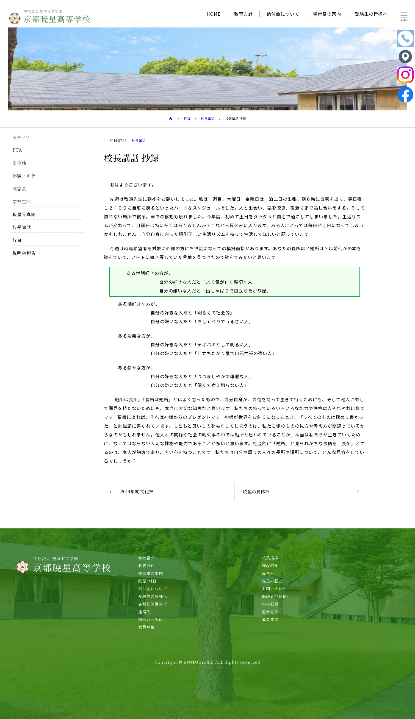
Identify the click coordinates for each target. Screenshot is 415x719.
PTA (17, 150)
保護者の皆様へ (276, 596)
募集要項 (270, 619)
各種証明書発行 (152, 604)
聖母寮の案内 (327, 13)
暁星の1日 (147, 581)
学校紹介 (146, 558)
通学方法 (270, 611)
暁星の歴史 (272, 581)
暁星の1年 (271, 573)
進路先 (144, 611)
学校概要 (270, 604)
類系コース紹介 (152, 619)
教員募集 (146, 627)
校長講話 (138, 140)
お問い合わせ (274, 588)
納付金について (283, 13)
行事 (17, 240)
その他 (19, 163)
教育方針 (243, 13)
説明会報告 (24, 253)
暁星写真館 (24, 214)
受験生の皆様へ (371, 13)
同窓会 (19, 188)
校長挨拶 (270, 558)
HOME (213, 13)
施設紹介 (270, 565)
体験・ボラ (24, 175)
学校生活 (21, 201)
